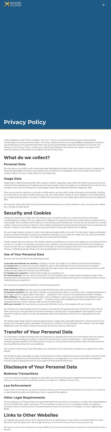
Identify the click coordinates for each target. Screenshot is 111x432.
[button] (103, 5)
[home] (13, 4)
